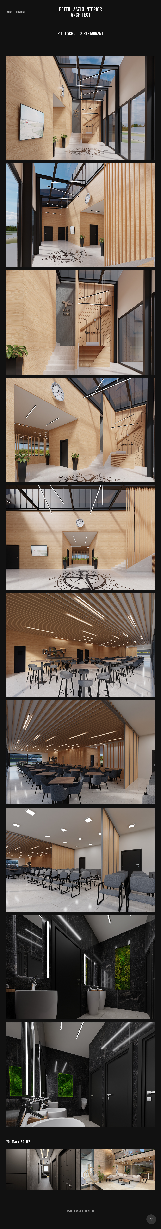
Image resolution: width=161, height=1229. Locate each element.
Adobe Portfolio (86, 1211)
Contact (20, 12)
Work (9, 12)
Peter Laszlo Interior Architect (81, 12)
